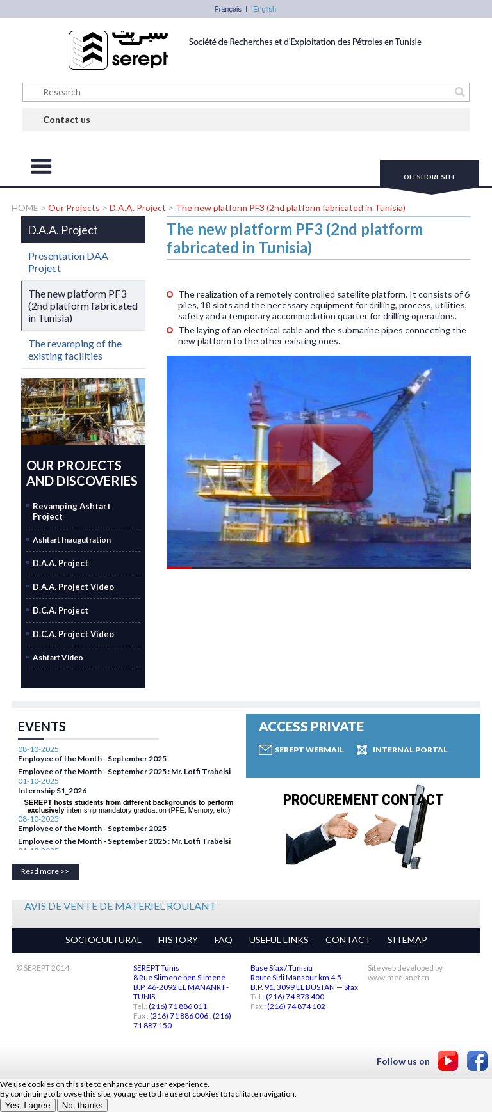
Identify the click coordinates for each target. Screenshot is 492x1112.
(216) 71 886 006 (179, 1016)
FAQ (224, 939)
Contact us (66, 119)
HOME (26, 207)
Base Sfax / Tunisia (281, 968)
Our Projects (74, 207)
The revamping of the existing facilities (75, 349)
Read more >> (45, 871)
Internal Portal (410, 749)
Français (228, 9)
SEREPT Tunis (156, 968)
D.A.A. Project (139, 207)
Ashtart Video (58, 657)
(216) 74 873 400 (295, 996)
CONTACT (348, 939)
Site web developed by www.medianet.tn (405, 972)
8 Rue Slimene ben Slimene (179, 977)
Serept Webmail (309, 749)
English (264, 9)
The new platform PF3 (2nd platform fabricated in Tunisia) (291, 207)
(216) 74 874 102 (296, 1006)
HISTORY (178, 939)
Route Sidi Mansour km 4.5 (295, 977)
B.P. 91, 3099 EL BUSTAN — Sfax (304, 987)
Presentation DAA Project (68, 262)
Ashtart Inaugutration (72, 539)
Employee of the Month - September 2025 (92, 769)
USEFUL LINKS (279, 939)
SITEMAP (407, 939)
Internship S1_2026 (52, 845)
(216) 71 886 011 (178, 1006)
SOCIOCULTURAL (103, 939)
